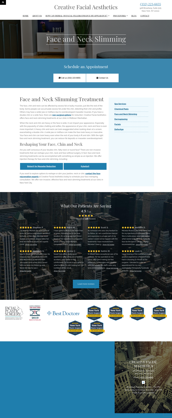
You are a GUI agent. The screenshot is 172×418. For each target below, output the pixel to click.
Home (25, 15)
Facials (117, 124)
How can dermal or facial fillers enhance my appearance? (77, 15)
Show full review (31, 244)
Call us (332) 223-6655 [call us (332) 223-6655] (69, 78)
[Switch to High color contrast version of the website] (3, 2)
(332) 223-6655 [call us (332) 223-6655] (150, 4)
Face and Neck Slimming (125, 114)
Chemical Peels (121, 109)
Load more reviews (86, 284)
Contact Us (102, 78)
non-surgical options (61, 115)
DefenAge (119, 129)
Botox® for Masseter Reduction (41, 166)
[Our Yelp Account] (143, 384)
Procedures (120, 15)
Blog (134, 15)
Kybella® (85, 166)
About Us (37, 15)
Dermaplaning (120, 119)
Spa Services (120, 104)
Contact (144, 15)
